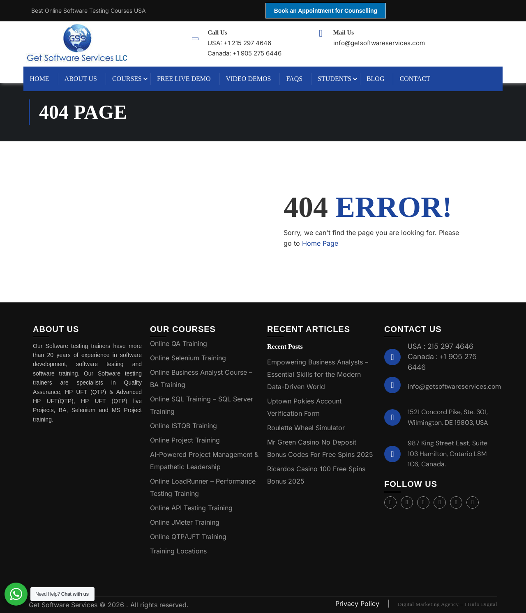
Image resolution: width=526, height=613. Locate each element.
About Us (86, 78)
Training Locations (178, 551)
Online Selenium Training (188, 358)
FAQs (300, 78)
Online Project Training (185, 440)
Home (45, 78)
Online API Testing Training (191, 508)
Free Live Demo (189, 78)
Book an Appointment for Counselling (325, 10)
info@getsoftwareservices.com (454, 386)
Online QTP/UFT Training (188, 536)
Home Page (320, 243)
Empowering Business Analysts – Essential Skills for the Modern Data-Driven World (317, 374)
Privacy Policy (358, 603)
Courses (132, 78)
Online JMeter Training (184, 522)
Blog (381, 78)
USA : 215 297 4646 (440, 346)
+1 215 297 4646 (249, 43)
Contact (420, 78)
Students (340, 78)
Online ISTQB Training (183, 426)
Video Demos (254, 78)
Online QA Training (178, 343)
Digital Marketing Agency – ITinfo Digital (447, 604)
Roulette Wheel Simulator (306, 428)
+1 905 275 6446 (259, 53)
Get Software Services (64, 605)
